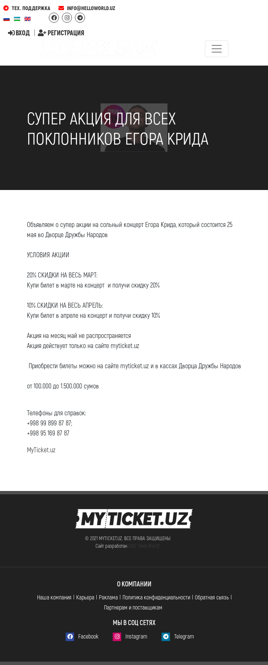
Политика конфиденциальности (156, 597)
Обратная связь (212, 597)
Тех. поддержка (26, 8)
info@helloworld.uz (86, 8)
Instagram (130, 637)
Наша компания (54, 597)
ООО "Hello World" (144, 546)
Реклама (108, 597)
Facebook (82, 637)
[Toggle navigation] (216, 48)
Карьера (85, 597)
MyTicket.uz (41, 450)
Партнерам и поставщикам (133, 607)
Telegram (178, 637)
